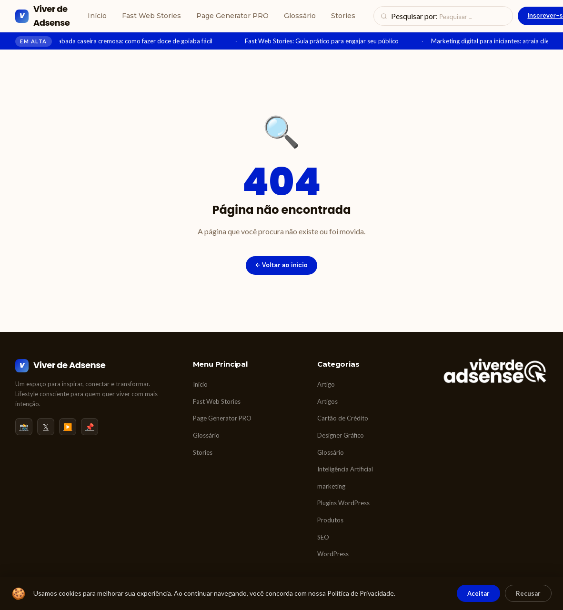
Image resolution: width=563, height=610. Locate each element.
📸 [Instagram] (24, 426)
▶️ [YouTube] (67, 426)
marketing (331, 486)
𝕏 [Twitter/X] (46, 426)
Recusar (528, 593)
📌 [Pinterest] (89, 426)
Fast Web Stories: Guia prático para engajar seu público (326, 41)
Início (97, 15)
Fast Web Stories (151, 15)
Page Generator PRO (232, 15)
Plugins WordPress (343, 503)
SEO (323, 537)
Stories (343, 15)
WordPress (333, 554)
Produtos (330, 520)
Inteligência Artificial (345, 469)
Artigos (327, 401)
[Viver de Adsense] (42, 16)
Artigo (326, 384)
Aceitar (478, 593)
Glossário (300, 15)
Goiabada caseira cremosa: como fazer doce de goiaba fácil (135, 41)
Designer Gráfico (340, 435)
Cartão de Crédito (342, 418)
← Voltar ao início (281, 265)
